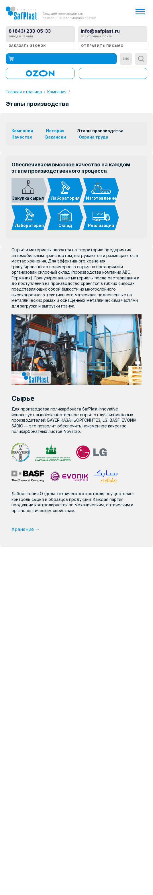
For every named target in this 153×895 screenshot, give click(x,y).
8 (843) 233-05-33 (30, 31)
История (55, 130)
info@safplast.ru (100, 31)
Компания (56, 91)
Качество (21, 137)
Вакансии (55, 137)
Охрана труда (93, 137)
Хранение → (25, 529)
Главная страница (24, 91)
